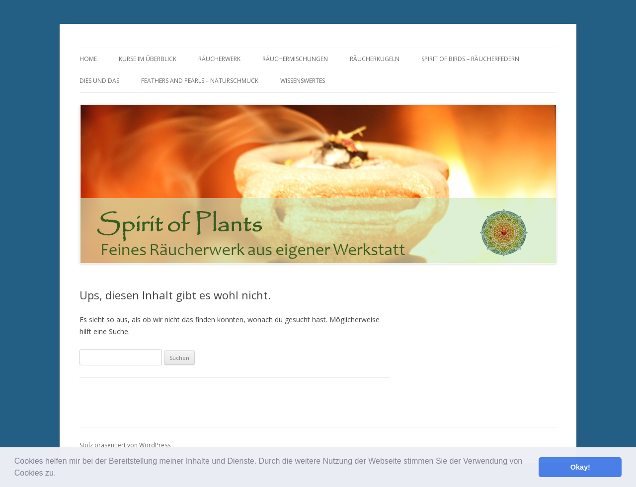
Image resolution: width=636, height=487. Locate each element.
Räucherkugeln (374, 59)
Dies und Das (99, 80)
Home (88, 59)
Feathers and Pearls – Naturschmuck (199, 80)
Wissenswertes (302, 80)
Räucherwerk (219, 59)
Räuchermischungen (295, 59)
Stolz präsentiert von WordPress (125, 445)
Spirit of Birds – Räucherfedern (470, 59)
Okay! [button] (580, 467)
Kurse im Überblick (147, 59)
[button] (59, 474)
